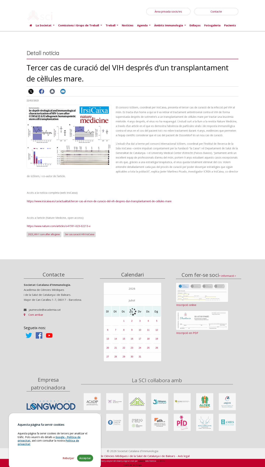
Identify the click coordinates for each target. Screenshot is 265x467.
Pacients (230, 25)
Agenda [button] (142, 25)
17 (140, 341)
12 (157, 332)
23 (132, 350)
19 (157, 341)
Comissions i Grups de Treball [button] (79, 25)
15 (124, 341)
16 (132, 341)
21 (115, 350)
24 (140, 350)
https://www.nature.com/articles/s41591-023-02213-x (58, 226)
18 (148, 341)
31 (140, 359)
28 (115, 359)
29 (124, 359)
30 (132, 359)
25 (148, 350)
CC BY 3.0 (161, 461)
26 (157, 350)
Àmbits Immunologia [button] (169, 25)
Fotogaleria (212, 25)
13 (108, 341)
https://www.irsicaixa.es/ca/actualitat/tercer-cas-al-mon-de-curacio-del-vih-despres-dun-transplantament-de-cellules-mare (99, 201)
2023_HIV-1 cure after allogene (44, 234)
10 (140, 332)
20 (108, 350)
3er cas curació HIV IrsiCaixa (79, 234)
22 (124, 350)
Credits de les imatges (132, 465)
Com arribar (33, 317)
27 (108, 359)
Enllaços (195, 25)
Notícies (127, 25)
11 (148, 332)
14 (115, 341)
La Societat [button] (44, 25)
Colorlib (141, 461)
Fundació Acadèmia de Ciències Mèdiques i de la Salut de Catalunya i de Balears (125, 456)
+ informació (227, 279)
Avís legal (184, 456)
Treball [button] (111, 25)
